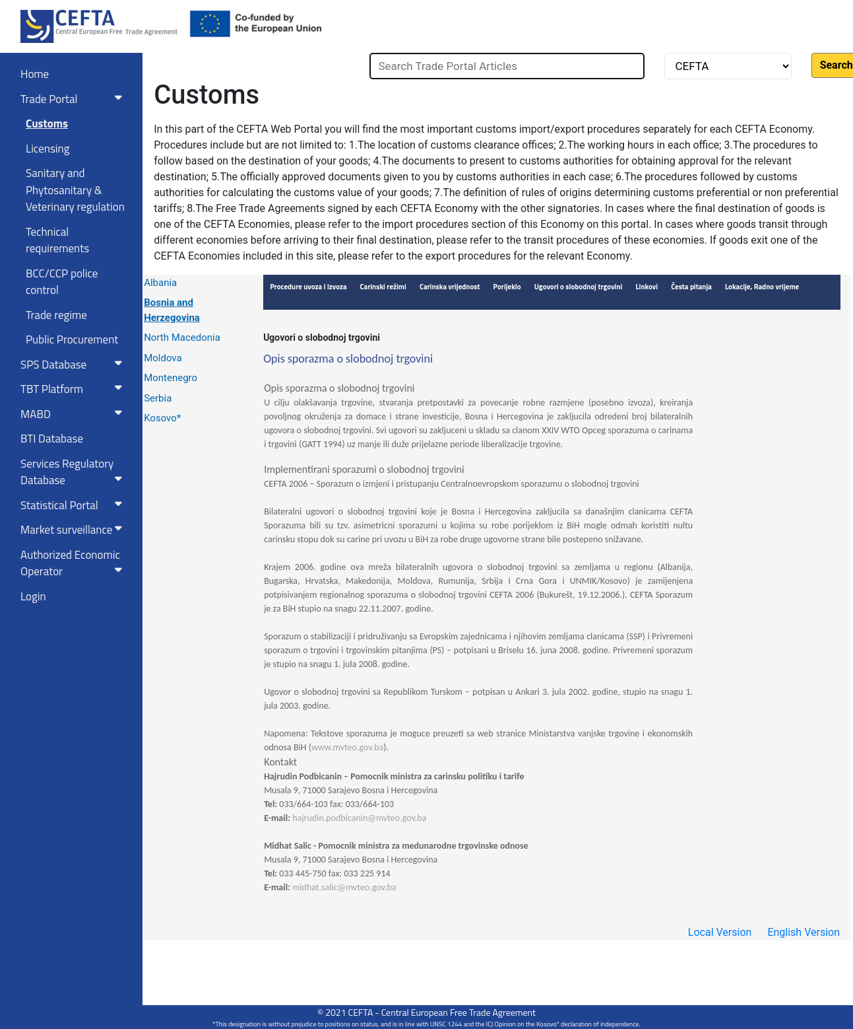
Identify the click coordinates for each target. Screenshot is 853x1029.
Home (34, 74)
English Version (803, 932)
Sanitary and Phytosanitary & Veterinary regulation (75, 189)
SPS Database (73, 364)
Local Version (720, 932)
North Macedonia (182, 337)
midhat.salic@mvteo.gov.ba (344, 887)
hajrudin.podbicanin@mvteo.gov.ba (359, 818)
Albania (160, 283)
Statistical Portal (73, 505)
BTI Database (51, 438)
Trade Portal (73, 99)
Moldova (163, 358)
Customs (47, 123)
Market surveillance (73, 529)
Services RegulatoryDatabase (73, 472)
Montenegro (170, 378)
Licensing (47, 148)
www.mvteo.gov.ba (347, 747)
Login (33, 596)
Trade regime (56, 315)
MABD (73, 414)
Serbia (158, 398)
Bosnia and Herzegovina (172, 310)
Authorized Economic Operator (73, 563)
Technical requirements (57, 240)
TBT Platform (73, 389)
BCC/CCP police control (62, 282)
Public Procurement (72, 339)
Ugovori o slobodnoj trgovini (321, 337)
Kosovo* (162, 418)
